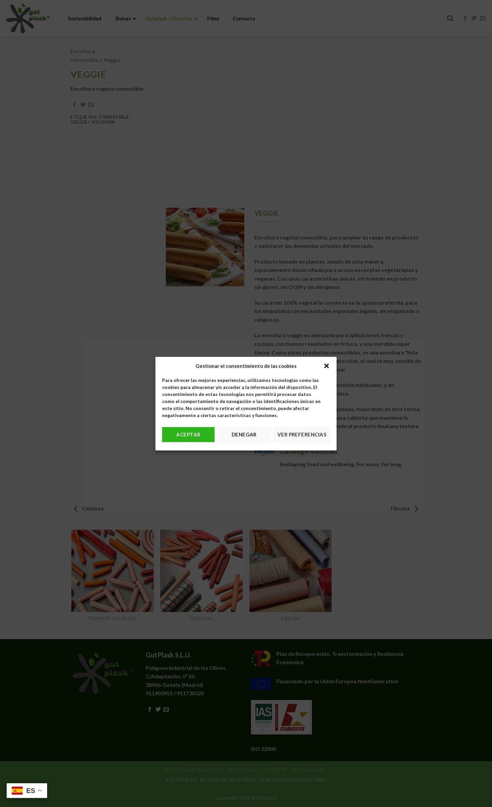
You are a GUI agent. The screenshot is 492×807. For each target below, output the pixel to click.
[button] (326, 366)
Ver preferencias (301, 434)
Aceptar (188, 434)
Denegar (244, 434)
